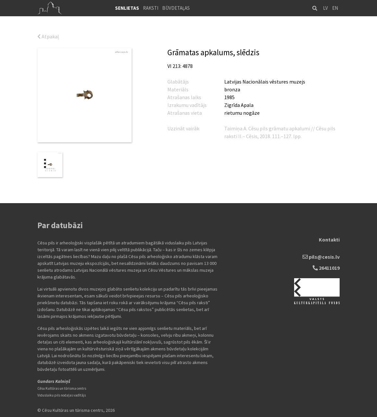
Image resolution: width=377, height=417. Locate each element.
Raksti (150, 8)
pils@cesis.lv (321, 257)
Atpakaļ (48, 36)
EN (335, 8)
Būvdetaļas (176, 8)
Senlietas (127, 8)
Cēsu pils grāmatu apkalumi (279, 128)
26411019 (326, 268)
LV (325, 8)
